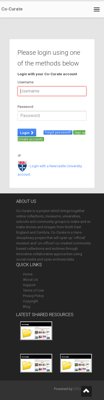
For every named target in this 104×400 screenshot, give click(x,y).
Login (27, 133)
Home (27, 274)
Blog (26, 307)
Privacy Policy (33, 296)
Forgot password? (58, 132)
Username (25, 82)
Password (25, 107)
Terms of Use (33, 290)
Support (29, 285)
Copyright (30, 301)
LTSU (77, 389)
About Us (30, 280)
